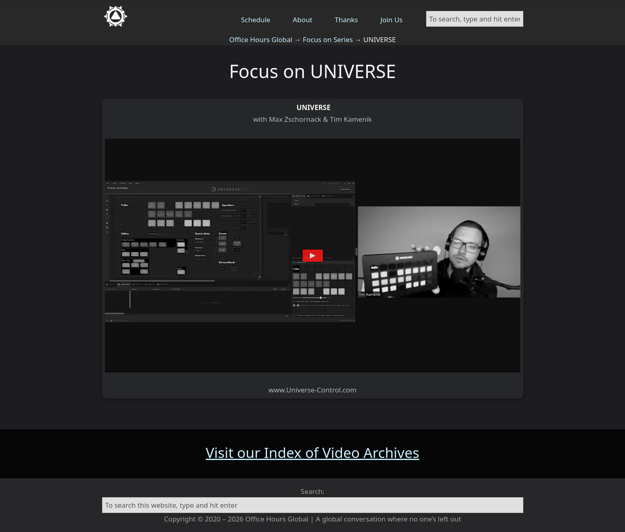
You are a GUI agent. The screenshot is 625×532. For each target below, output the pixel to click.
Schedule (256, 19)
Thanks (346, 19)
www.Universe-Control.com (312, 389)
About (302, 19)
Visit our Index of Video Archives (312, 452)
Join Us (391, 19)
